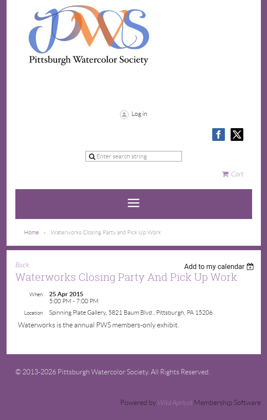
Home (31, 232)
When (36, 294)
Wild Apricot (174, 403)
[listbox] (220, 266)
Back (22, 265)
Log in (139, 113)
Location (33, 313)
